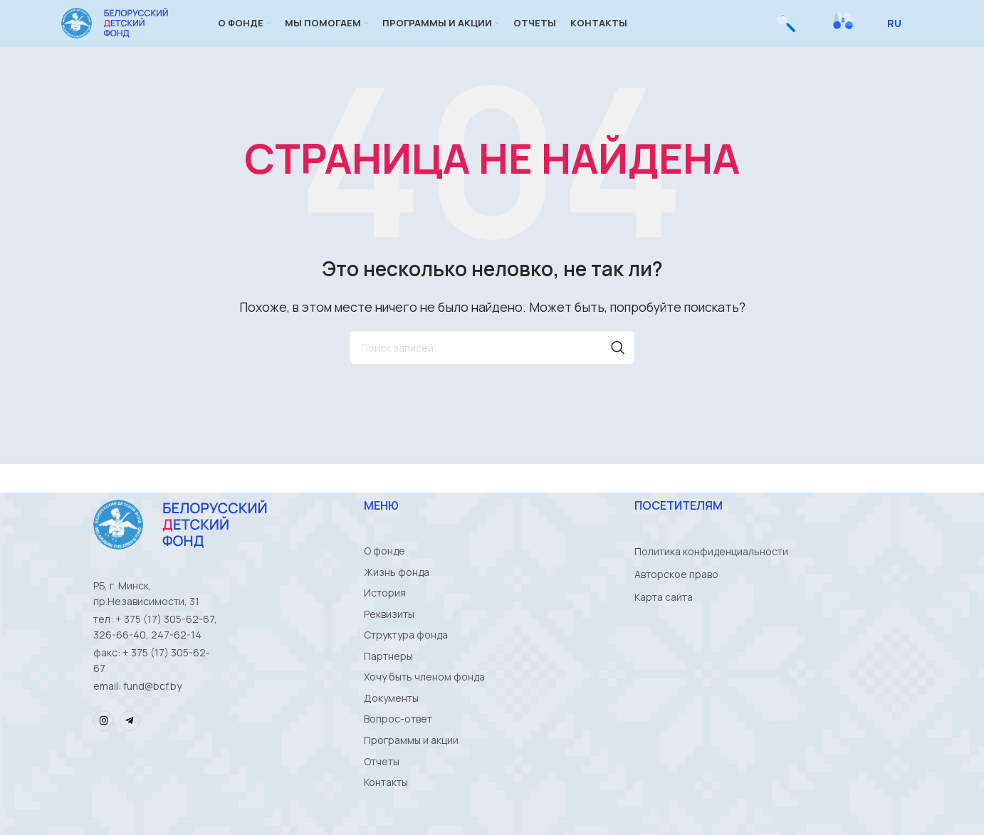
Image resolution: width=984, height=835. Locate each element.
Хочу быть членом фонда (424, 706)
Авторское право (676, 592)
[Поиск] (786, 32)
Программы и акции (411, 774)
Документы (391, 728)
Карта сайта (663, 614)
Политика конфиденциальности (711, 569)
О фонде (384, 569)
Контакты (386, 819)
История (385, 614)
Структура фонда (406, 660)
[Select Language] (899, 32)
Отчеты (381, 797)
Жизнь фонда (396, 592)
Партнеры (388, 683)
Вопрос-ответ (398, 751)
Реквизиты (389, 637)
